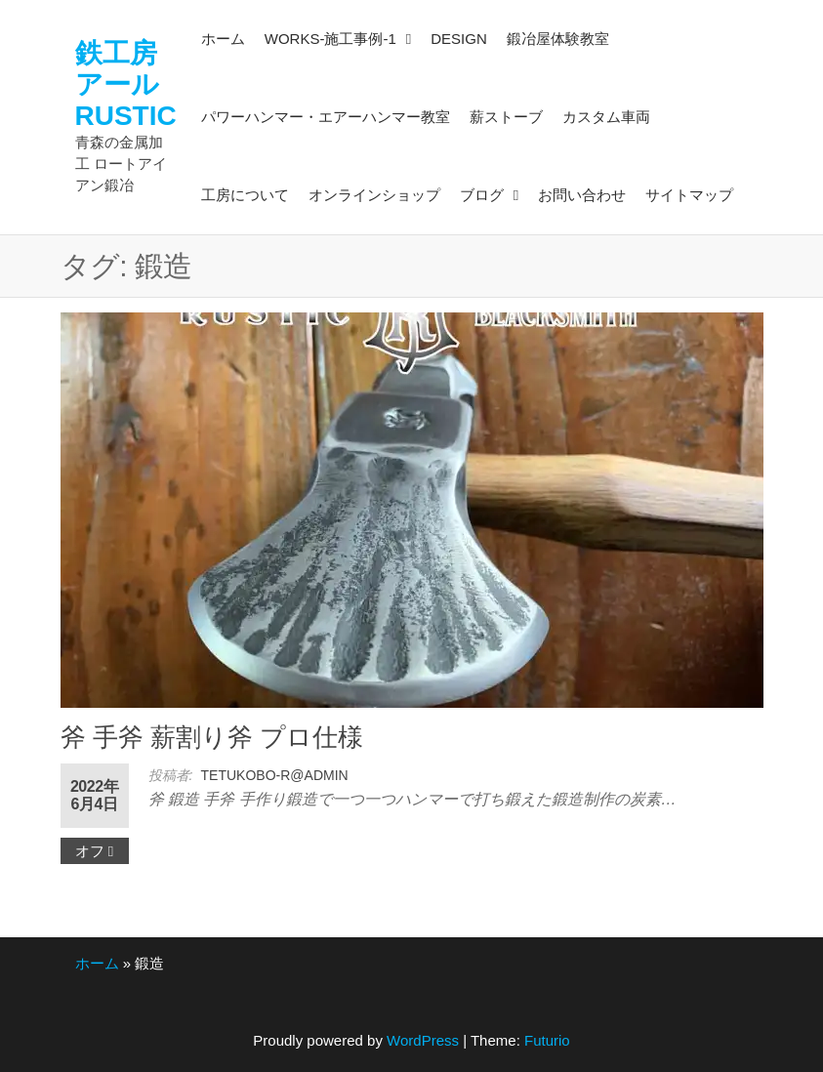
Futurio (547, 1040)
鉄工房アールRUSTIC (126, 84)
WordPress (423, 1040)
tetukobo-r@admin (275, 775)
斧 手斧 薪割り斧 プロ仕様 (212, 737)
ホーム (97, 963)
